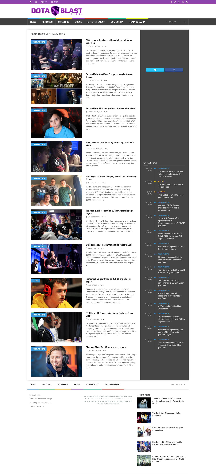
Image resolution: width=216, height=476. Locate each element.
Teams (35, 281)
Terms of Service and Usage (40, 399)
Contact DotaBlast (36, 406)
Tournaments (39, 42)
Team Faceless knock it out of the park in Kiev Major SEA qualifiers (171, 345)
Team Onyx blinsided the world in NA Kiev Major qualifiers (171, 271)
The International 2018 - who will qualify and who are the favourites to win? (168, 401)
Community (117, 22)
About (44, 2)
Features (47, 22)
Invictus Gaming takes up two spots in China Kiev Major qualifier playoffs (170, 332)
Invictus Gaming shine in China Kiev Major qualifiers (171, 247)
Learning (161, 192)
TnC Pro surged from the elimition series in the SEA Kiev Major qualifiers (171, 319)
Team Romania (137, 22)
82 (104, 319)
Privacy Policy (34, 395)
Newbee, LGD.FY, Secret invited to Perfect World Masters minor (168, 208)
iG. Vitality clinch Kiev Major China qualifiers (170, 307)
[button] (184, 21)
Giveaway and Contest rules (40, 403)
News (33, 22)
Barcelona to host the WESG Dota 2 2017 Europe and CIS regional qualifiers (170, 236)
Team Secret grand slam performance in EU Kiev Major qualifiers (171, 283)
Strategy (63, 22)
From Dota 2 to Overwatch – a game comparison (170, 196)
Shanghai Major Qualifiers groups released (106, 347)
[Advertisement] (138, 11)
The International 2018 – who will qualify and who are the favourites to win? (170, 174)
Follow (171, 22)
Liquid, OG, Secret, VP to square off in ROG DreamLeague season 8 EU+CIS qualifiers (171, 222)
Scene (78, 22)
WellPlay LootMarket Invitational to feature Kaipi (109, 245)
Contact (54, 2)
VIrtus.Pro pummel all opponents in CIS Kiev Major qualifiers (170, 296)
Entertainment (96, 22)
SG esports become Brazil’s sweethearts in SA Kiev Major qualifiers (170, 259)
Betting (161, 181)
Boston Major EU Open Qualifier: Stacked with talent (110, 108)
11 (105, 217)
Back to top (178, 385)
